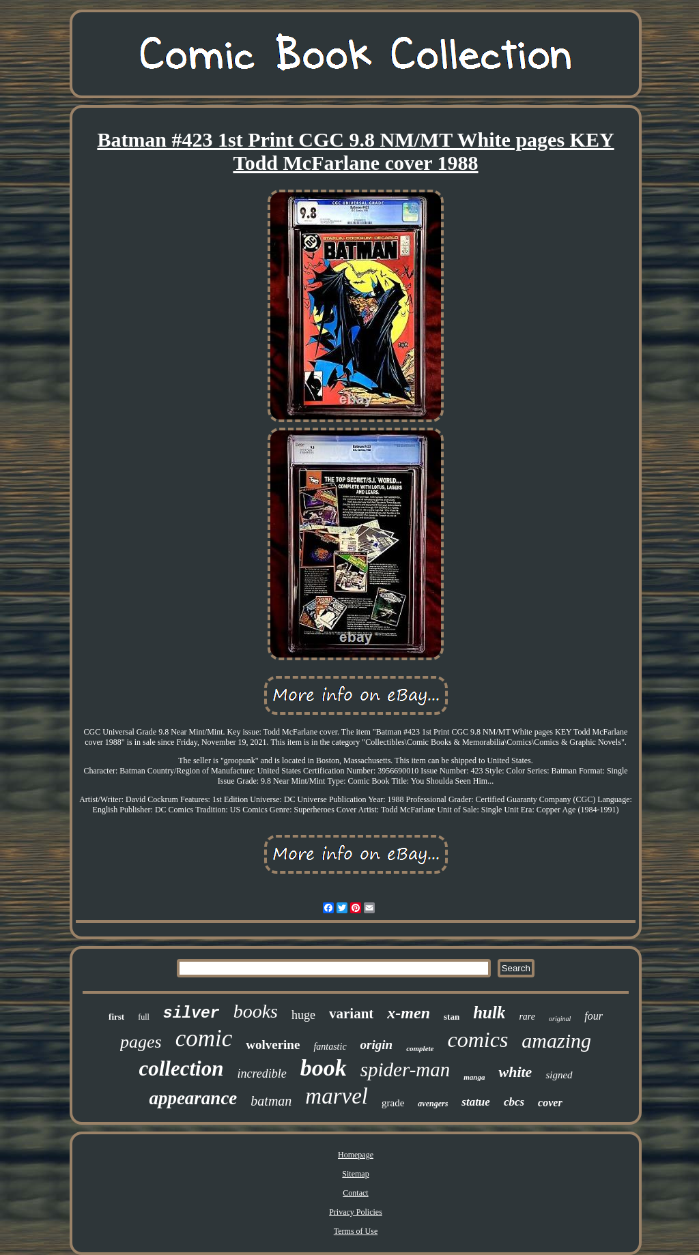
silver (191, 1013)
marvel (336, 1096)
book (323, 1067)
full (143, 1017)
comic (204, 1038)
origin (376, 1044)
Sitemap (355, 1174)
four (593, 1016)
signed (558, 1074)
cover (550, 1102)
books (255, 1011)
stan (451, 1017)
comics (477, 1039)
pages (141, 1042)
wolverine (273, 1044)
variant (351, 1013)
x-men (408, 1013)
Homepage (355, 1155)
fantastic (329, 1047)
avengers (433, 1103)
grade (393, 1102)
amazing (556, 1040)
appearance (193, 1098)
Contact (355, 1193)
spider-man (405, 1069)
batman (271, 1100)
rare (527, 1017)
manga (474, 1077)
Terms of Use (355, 1231)
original (560, 1018)
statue (475, 1101)
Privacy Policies (355, 1212)
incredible (261, 1073)
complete (419, 1048)
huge (303, 1015)
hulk (489, 1012)
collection (181, 1068)
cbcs (514, 1101)
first (116, 1017)
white (515, 1071)
